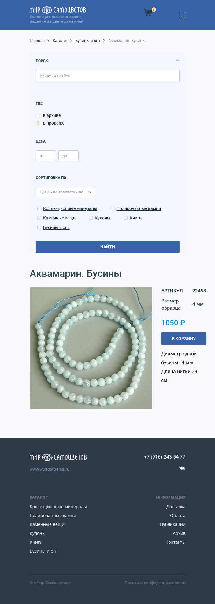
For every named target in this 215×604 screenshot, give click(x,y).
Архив (179, 533)
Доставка (176, 506)
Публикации (173, 524)
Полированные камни (139, 208)
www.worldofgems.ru (50, 469)
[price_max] (68, 155)
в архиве (52, 115)
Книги (136, 218)
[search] (108, 76)
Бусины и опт (87, 40)
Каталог (60, 40)
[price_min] (46, 155)
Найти (107, 246)
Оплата (178, 515)
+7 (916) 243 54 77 (164, 457)
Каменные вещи (59, 218)
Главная (37, 40)
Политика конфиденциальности (155, 582)
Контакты (175, 542)
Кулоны (102, 218)
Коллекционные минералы (70, 208)
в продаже (53, 123)
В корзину (184, 338)
